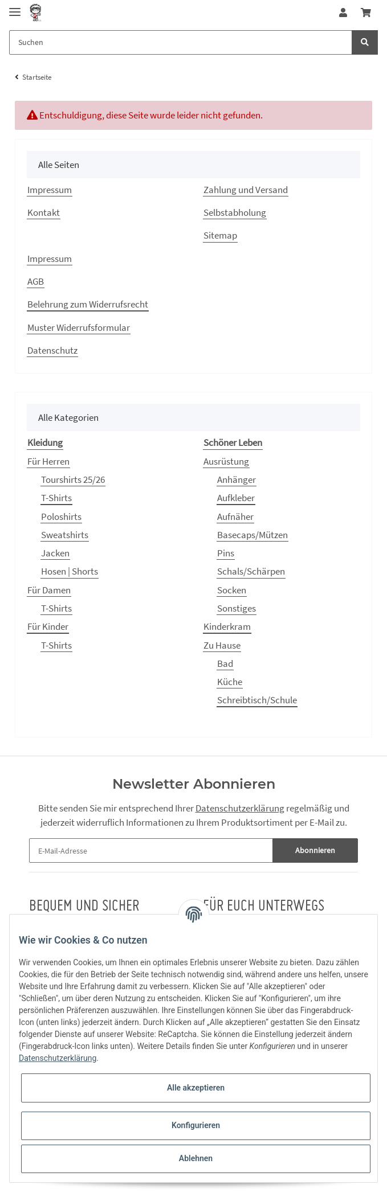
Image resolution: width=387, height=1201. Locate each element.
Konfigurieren (196, 1125)
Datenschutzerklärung (239, 808)
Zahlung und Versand (245, 189)
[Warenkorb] (366, 13)
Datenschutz (52, 350)
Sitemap (220, 235)
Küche (229, 681)
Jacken (55, 553)
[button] (343, 13)
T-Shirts (56, 497)
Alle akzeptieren (196, 1087)
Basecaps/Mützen (252, 534)
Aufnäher (235, 516)
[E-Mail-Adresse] (151, 850)
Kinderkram (227, 626)
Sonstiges (236, 608)
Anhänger (236, 479)
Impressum (49, 189)
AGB (35, 281)
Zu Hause (222, 645)
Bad (225, 663)
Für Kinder (47, 626)
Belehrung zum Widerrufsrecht (87, 304)
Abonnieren (315, 850)
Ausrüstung (226, 461)
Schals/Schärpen (251, 571)
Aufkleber (236, 497)
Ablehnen (196, 1158)
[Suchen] (180, 42)
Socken (231, 590)
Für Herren (48, 461)
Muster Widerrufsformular (78, 327)
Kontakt (43, 212)
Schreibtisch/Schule (257, 700)
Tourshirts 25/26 (73, 479)
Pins (225, 553)
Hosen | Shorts (69, 571)
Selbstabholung (234, 212)
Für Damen (49, 590)
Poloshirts (61, 516)
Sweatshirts (64, 534)
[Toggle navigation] (15, 7)
